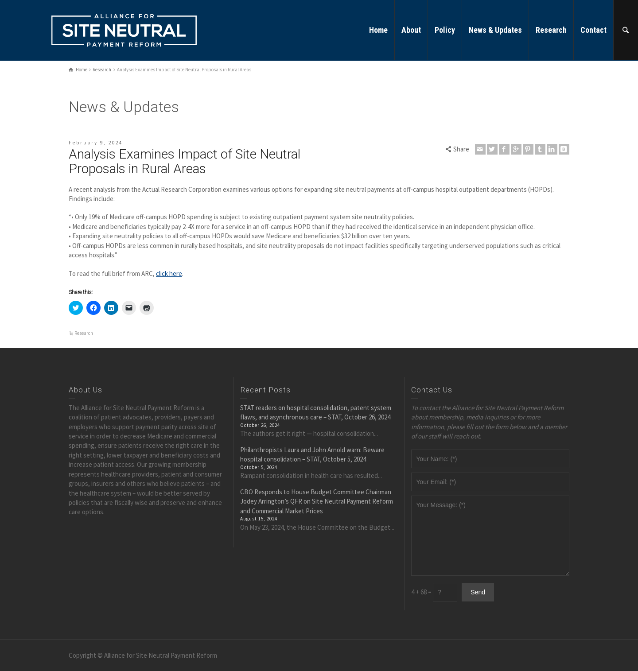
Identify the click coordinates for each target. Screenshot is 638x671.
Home (378, 30)
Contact (593, 30)
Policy (445, 30)
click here (169, 273)
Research (551, 30)
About (411, 30)
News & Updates (495, 30)
